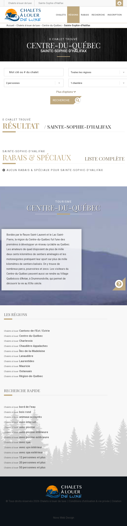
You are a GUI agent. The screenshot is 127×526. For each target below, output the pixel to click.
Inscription (114, 14)
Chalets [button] (61, 14)
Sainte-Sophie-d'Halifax (77, 25)
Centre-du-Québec (52, 25)
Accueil (10, 25)
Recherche (98, 14)
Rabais (85, 14)
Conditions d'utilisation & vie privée (89, 501)
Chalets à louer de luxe (28, 25)
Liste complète (105, 158)
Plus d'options (66, 91)
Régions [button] (73, 14)
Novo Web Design (63, 517)
